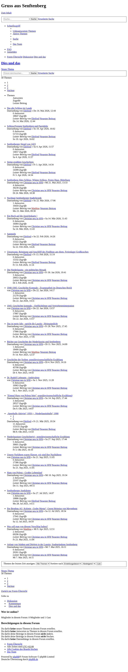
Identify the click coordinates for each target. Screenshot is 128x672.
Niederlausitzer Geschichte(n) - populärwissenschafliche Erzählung (38, 436)
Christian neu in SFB (33, 182)
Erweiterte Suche (46, 19)
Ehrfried (27, 111)
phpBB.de (33, 659)
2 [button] (7, 85)
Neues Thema (7, 69)
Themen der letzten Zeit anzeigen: (26, 563)
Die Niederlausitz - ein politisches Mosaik (26, 270)
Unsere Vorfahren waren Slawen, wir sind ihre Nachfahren (34, 454)
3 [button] (7, 88)
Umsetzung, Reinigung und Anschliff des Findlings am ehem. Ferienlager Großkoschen (47, 252)
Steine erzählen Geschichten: (20, 162)
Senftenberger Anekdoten (19, 490)
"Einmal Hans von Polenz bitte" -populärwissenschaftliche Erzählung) (39, 395)
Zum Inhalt (6, 13)
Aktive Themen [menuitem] (20, 33)
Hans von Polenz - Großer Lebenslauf (24, 472)
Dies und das (40, 57)
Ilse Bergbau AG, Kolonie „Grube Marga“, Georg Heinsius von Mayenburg (42, 508)
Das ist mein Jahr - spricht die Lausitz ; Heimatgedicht (32, 323)
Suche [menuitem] (15, 39)
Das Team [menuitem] (17, 44)
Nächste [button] (11, 90)
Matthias (35, 208)
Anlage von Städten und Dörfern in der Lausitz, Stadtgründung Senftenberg (42, 544)
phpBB (16, 656)
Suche (33, 19)
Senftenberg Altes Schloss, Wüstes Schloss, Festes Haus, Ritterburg (38, 180)
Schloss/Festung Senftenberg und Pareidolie (27, 126)
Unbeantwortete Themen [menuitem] (24, 31)
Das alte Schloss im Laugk (19, 108)
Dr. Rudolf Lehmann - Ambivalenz (23, 377)
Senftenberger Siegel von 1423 (21, 144)
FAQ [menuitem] (9, 49)
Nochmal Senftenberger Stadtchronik (24, 198)
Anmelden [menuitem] (12, 52)
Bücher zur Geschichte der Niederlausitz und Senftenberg (33, 341)
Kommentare (15, 603)
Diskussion (28, 57)
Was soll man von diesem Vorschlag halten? (27, 526)
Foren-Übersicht (14, 57)
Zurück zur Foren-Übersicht (14, 591)
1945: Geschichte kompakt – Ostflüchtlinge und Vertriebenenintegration (40, 305)
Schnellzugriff (13, 26)
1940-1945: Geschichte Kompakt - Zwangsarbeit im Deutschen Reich (39, 288)
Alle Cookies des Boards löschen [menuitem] (22, 649)
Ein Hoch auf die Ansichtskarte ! (22, 216)
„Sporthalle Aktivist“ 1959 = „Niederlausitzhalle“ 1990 (32, 413)
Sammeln (11, 234)
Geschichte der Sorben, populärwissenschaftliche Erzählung (35, 359)
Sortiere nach (66, 563)
